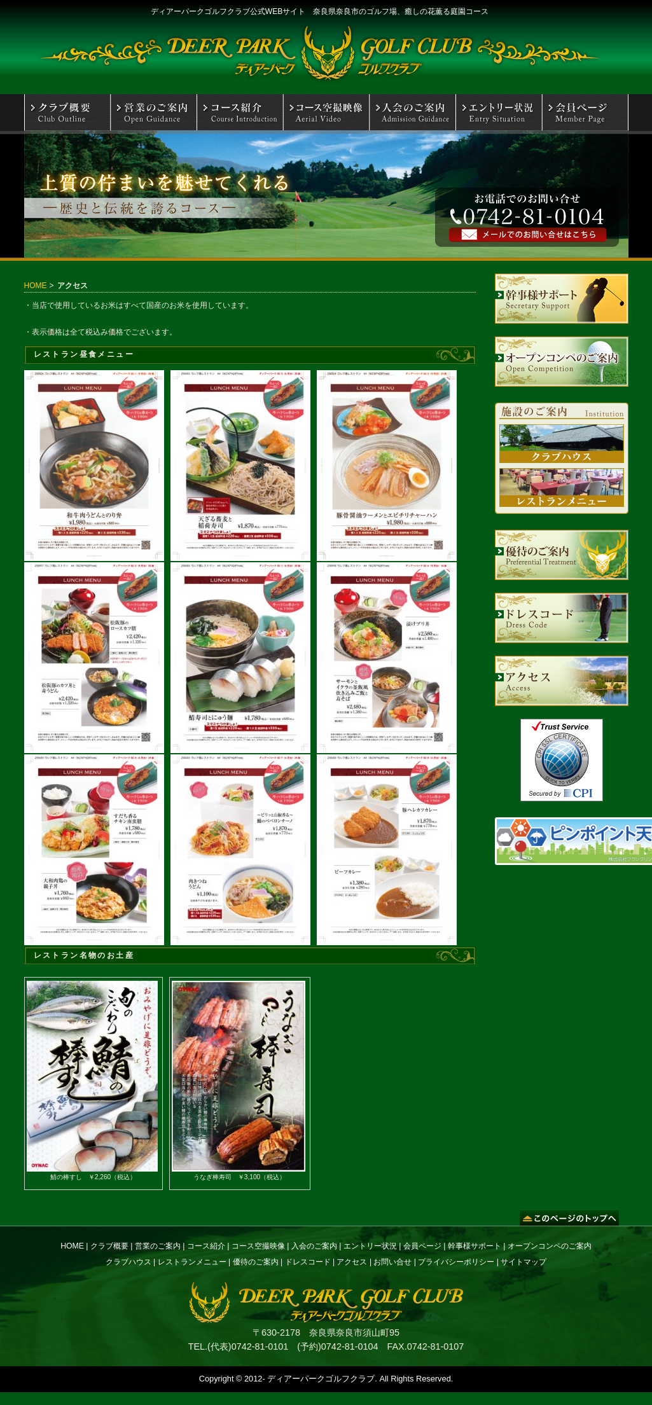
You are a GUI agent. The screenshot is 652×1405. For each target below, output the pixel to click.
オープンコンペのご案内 (550, 1246)
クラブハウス (128, 1261)
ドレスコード (308, 1261)
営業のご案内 (158, 1246)
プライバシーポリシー (456, 1261)
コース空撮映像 (258, 1246)
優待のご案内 (256, 1261)
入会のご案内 (314, 1246)
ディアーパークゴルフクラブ (321, 1378)
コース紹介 (206, 1246)
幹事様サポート (474, 1246)
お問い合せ (392, 1261)
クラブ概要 (109, 1246)
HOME (35, 285)
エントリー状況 (370, 1246)
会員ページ (422, 1246)
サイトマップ (523, 1261)
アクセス (351, 1261)
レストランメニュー (192, 1261)
